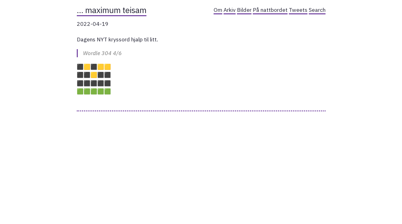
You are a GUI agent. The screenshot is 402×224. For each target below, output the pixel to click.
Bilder (244, 9)
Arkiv (230, 9)
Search (317, 9)
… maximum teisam (111, 10)
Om (218, 9)
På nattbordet (270, 9)
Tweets (298, 9)
